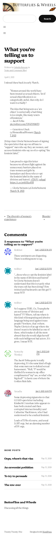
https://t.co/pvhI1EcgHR (22, 182)
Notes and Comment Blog (15, 70)
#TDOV (34, 179)
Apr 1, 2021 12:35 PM (43, 268)
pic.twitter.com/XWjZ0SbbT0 (24, 124)
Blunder (46, 216)
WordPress (47, 531)
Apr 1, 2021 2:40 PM (42, 352)
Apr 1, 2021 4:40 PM (43, 391)
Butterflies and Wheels (20, 502)
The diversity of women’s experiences (17, 217)
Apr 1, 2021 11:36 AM (43, 249)
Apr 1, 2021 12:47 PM (43, 302)
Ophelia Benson (21, 67)
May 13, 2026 (46, 458)
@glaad (42, 179)
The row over (12, 484)
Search (47, 18)
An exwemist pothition (18, 467)
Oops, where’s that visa (18, 458)
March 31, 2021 (17, 190)
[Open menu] (4, 27)
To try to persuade (15, 475)
